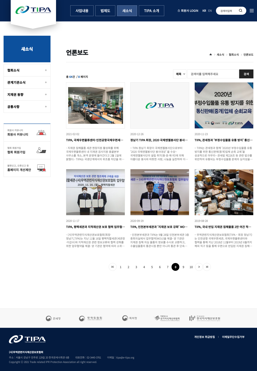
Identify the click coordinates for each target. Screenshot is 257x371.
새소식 (127, 10)
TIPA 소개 (151, 10)
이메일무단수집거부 (233, 337)
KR (204, 10)
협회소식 (13, 70)
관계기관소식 (16, 82)
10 (191, 267)
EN (210, 10)
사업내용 (81, 10)
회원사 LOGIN (187, 10)
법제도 (105, 10)
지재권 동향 (15, 94)
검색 (246, 74)
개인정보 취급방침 (204, 337)
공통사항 (13, 106)
